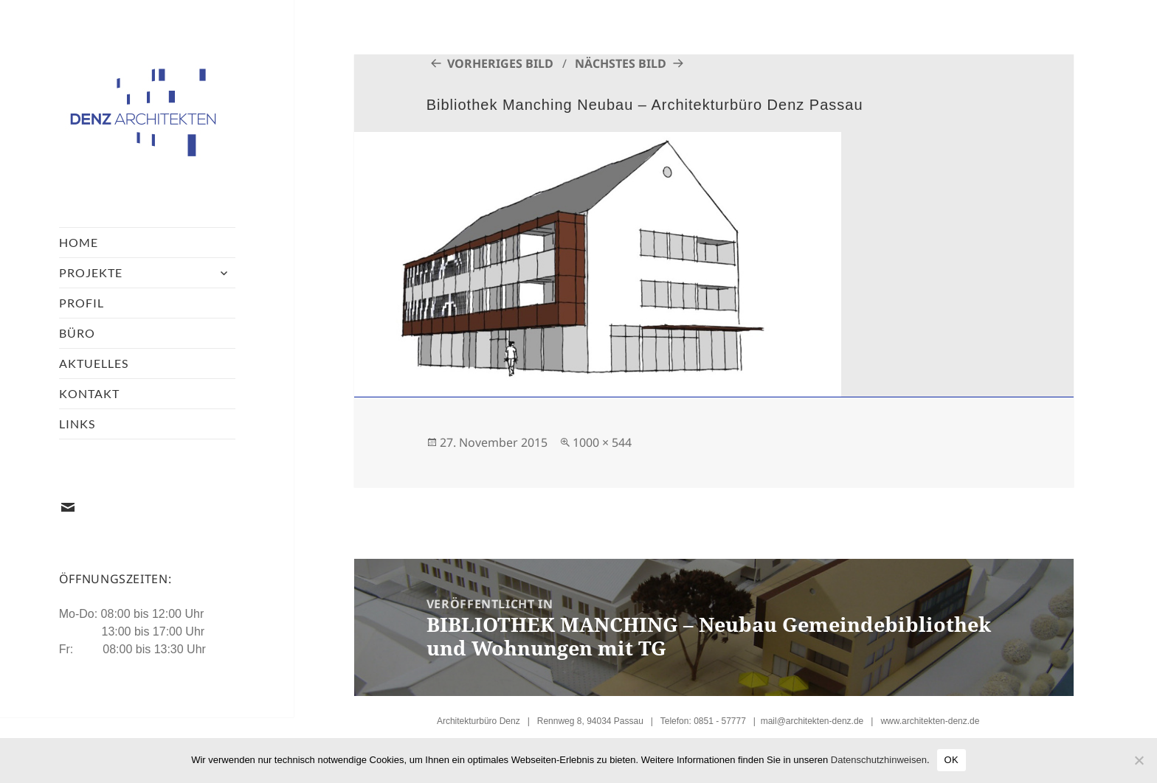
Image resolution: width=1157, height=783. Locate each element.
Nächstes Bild (620, 63)
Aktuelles (93, 363)
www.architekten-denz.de (929, 721)
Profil (81, 303)
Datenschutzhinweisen (879, 759)
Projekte (90, 272)
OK (951, 759)
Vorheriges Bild (500, 63)
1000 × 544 (602, 442)
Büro (77, 333)
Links (77, 424)
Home (78, 242)
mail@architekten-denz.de (812, 721)
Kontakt (89, 393)
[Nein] (1138, 760)
